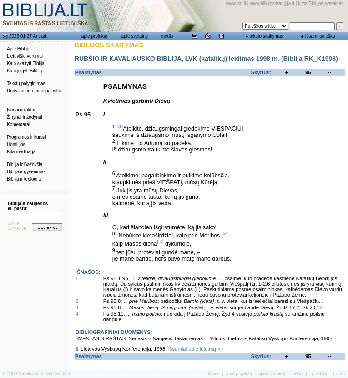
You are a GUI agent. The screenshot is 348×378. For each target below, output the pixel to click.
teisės (214, 373)
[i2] (225, 233)
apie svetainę (134, 36)
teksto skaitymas (266, 36)
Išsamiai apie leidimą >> (196, 349)
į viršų (339, 373)
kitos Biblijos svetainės (320, 3)
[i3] (160, 241)
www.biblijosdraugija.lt (272, 3)
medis (167, 36)
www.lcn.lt (236, 3)
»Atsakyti (17, 228)
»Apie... (15, 223)
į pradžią (318, 373)
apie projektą (94, 36)
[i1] (119, 126)
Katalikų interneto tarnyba (44, 373)
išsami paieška (320, 36)
